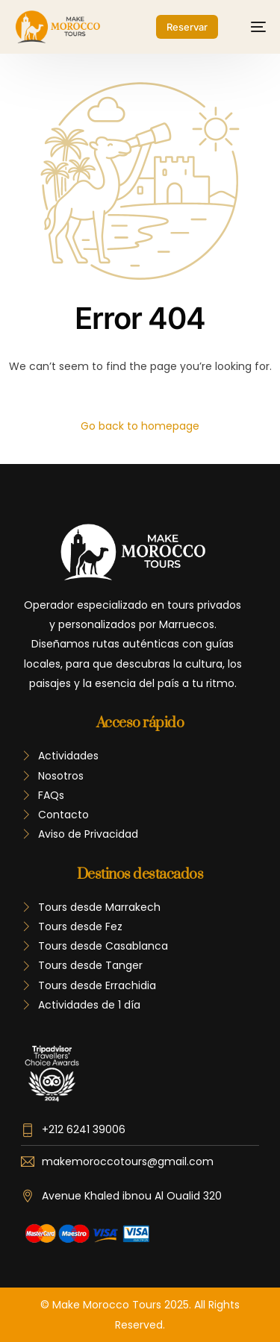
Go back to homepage (140, 425)
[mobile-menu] (251, 26)
